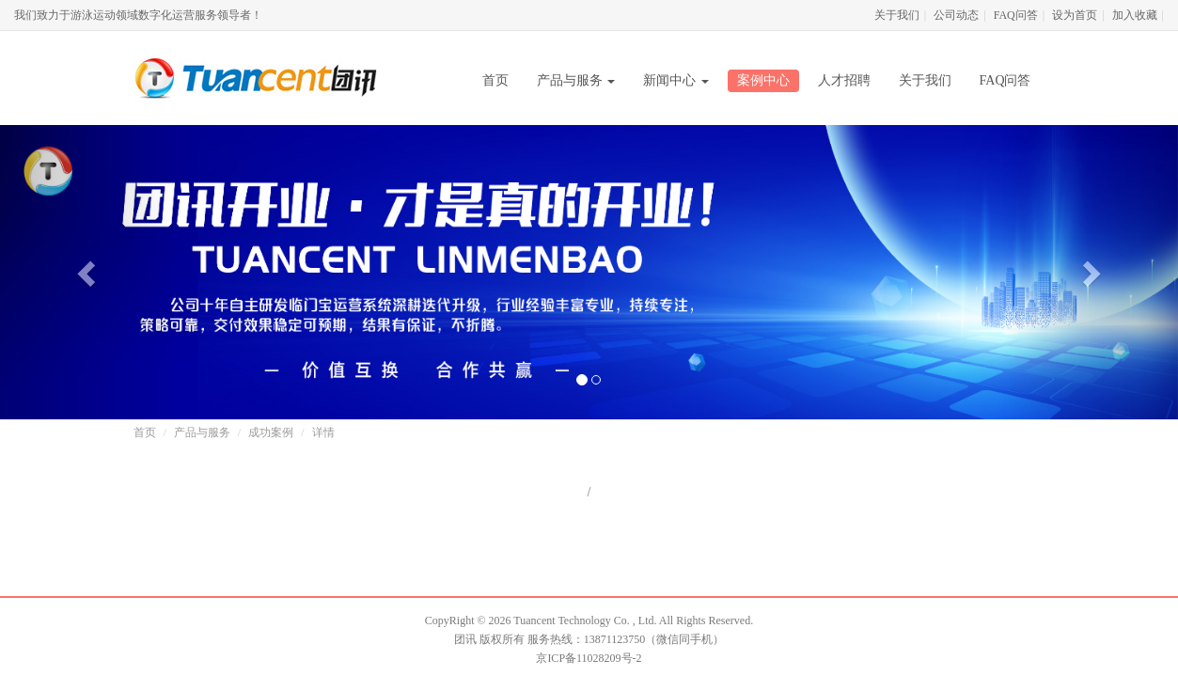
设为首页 (1074, 15)
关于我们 (896, 15)
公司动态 (956, 15)
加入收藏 (1134, 15)
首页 (495, 80)
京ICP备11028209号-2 (588, 658)
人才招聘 (844, 80)
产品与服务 (576, 80)
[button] (88, 272)
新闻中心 (676, 80)
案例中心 (763, 80)
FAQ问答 (1016, 15)
